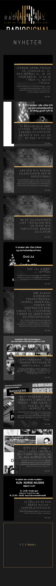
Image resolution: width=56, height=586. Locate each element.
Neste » (31, 544)
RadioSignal (25, 17)
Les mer (47, 96)
